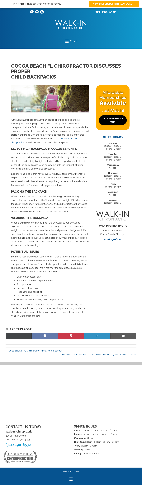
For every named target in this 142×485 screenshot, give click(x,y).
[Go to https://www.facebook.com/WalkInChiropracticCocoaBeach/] (32, 12)
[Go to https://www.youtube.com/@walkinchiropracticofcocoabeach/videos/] (37, 12)
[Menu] (70, 41)
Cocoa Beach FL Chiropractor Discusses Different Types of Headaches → (97, 354)
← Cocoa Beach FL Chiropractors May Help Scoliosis (34, 350)
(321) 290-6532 (105, 12)
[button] (113, 120)
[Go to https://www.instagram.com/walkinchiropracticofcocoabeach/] (42, 12)
